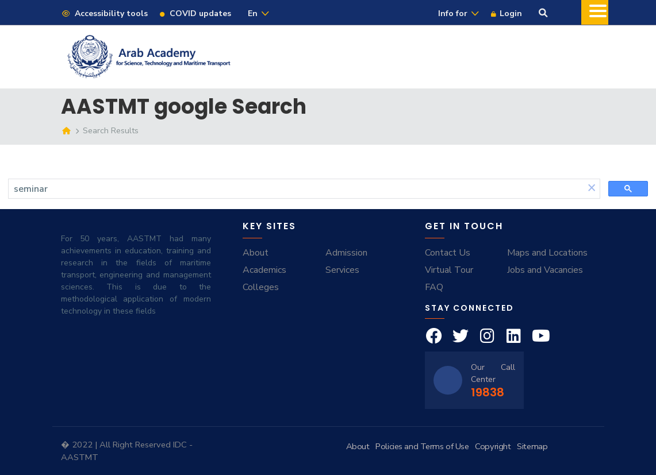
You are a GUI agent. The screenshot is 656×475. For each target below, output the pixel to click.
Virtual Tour (449, 270)
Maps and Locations (547, 252)
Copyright (493, 446)
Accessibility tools (104, 13)
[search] (296, 189)
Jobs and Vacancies (545, 270)
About (255, 252)
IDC (181, 444)
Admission (346, 252)
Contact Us (447, 252)
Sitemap (532, 446)
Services (342, 270)
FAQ (434, 287)
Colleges (261, 287)
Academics (264, 270)
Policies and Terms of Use (422, 446)
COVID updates (195, 13)
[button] (592, 188)
